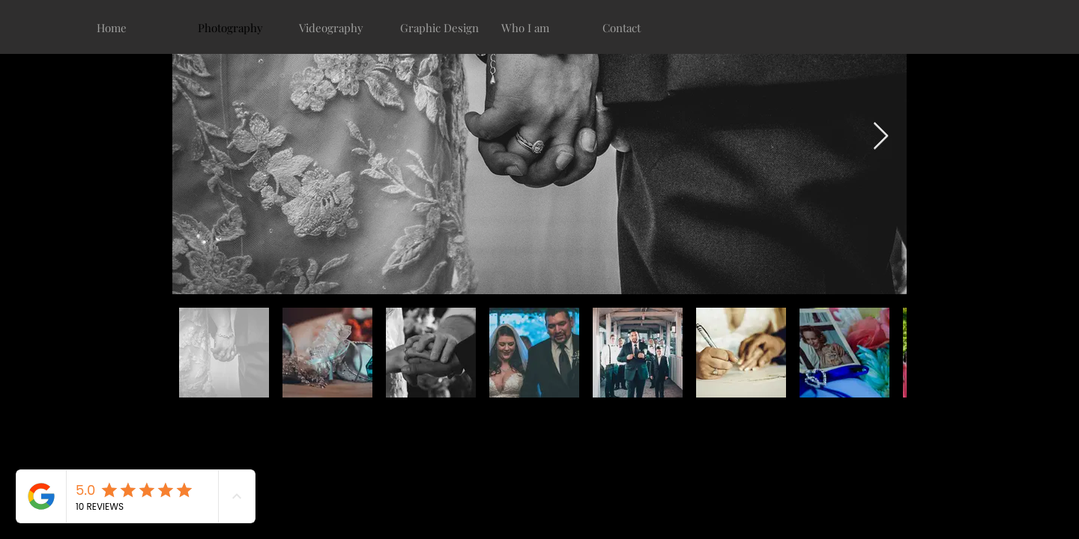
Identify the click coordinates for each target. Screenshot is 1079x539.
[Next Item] (880, 136)
